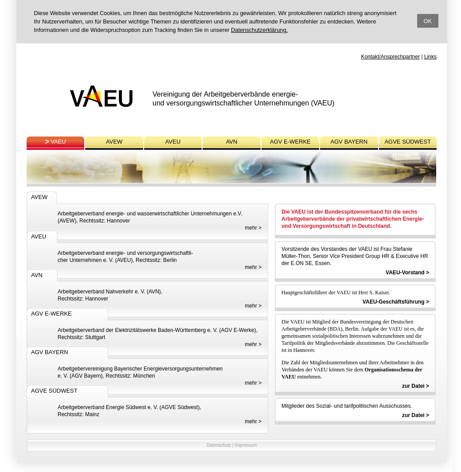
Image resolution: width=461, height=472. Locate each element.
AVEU (172, 141)
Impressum (246, 445)
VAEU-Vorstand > (407, 272)
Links (430, 57)
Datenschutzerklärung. (259, 30)
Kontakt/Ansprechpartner (390, 57)
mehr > (253, 228)
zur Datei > (415, 386)
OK (428, 20)
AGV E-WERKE (290, 141)
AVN (232, 141)
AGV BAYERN (349, 141)
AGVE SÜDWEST (407, 141)
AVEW (114, 141)
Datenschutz (219, 445)
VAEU (58, 141)
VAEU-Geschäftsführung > (396, 302)
